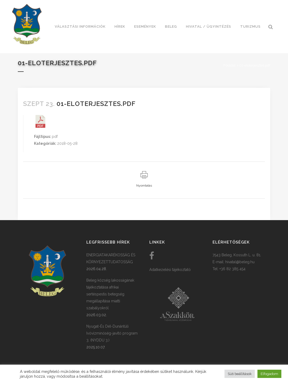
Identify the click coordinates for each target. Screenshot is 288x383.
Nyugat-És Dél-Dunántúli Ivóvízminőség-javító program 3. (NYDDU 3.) (112, 333)
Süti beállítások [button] (240, 374)
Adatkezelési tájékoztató (170, 269)
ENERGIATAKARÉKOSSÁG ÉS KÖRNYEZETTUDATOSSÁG (110, 258)
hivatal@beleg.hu (240, 262)
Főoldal (229, 65)
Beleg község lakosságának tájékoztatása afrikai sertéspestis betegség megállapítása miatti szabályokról (110, 294)
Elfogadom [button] (269, 374)
